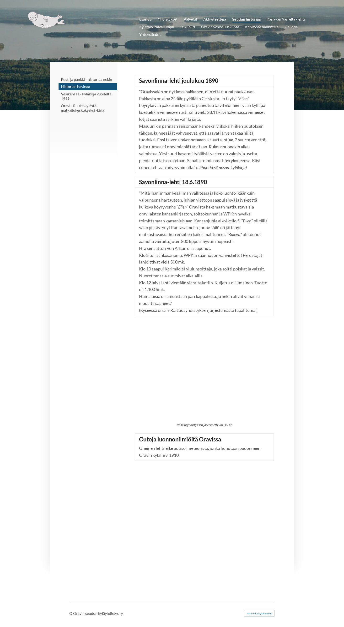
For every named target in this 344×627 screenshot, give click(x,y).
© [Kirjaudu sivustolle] (71, 613)
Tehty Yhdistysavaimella (259, 613)
